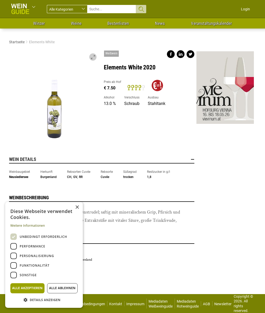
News (160, 23)
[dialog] (44, 255)
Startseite (17, 42)
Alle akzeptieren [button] (27, 288)
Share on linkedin (181, 54)
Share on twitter (190, 54)
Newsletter (223, 304)
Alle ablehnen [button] (62, 288)
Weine (76, 23)
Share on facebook (171, 54)
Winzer (39, 23)
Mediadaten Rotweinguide (188, 303)
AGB (206, 304)
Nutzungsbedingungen (86, 304)
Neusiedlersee (18, 177)
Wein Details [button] (101, 159)
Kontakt (115, 304)
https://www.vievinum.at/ (225, 85)
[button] (44, 300)
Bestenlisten (118, 23)
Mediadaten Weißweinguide (161, 303)
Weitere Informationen (27, 225)
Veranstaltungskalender (211, 23)
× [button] (77, 207)
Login (245, 9)
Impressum (135, 304)
